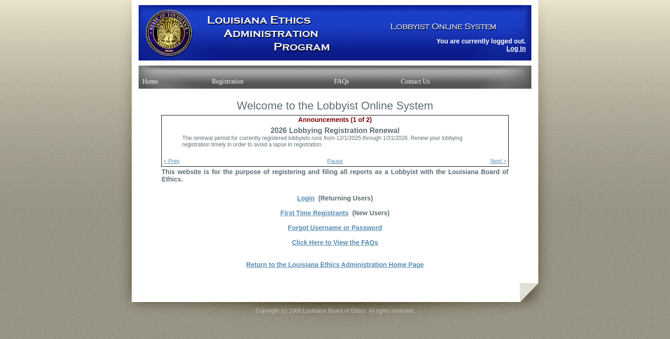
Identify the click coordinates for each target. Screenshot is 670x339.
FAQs (341, 81)
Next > (498, 161)
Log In (516, 48)
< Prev (172, 161)
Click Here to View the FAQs (335, 242)
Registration (227, 81)
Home (150, 81)
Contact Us (415, 81)
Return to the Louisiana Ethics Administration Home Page (335, 264)
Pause (335, 161)
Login (306, 198)
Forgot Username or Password (335, 227)
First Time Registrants (314, 213)
